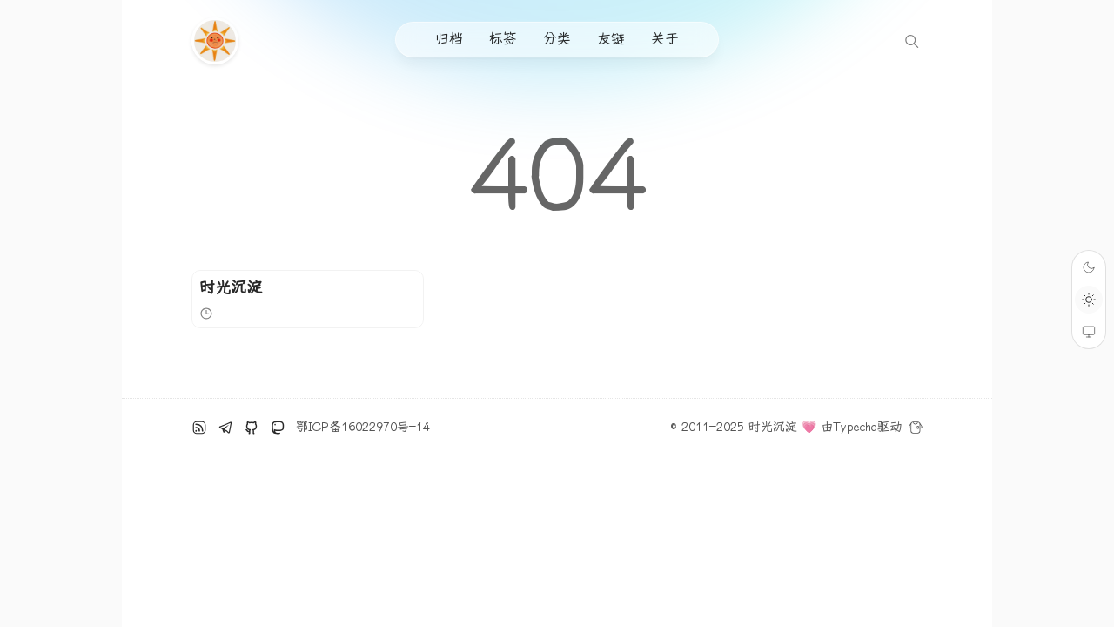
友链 (611, 38)
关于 (665, 38)
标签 (503, 38)
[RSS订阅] (199, 427)
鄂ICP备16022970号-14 (363, 427)
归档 (449, 38)
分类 (557, 38)
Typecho (855, 427)
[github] (251, 427)
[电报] (225, 427)
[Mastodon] (277, 427)
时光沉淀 (230, 287)
